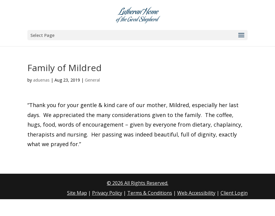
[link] (138, 14)
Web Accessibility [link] (196, 193)
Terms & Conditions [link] (149, 193)
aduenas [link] (41, 80)
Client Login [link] (234, 193)
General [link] (92, 80)
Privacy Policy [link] (107, 193)
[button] (137, 35)
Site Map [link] (77, 193)
